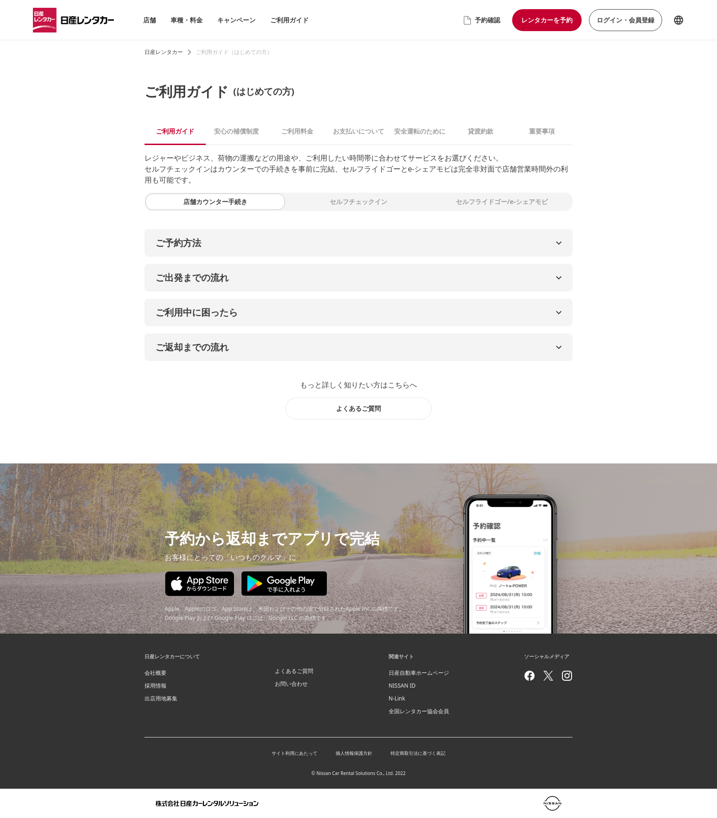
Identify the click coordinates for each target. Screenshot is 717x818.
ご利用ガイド (175, 131)
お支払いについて (358, 131)
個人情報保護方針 (354, 753)
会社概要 (155, 673)
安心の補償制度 (236, 131)
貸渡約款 (480, 131)
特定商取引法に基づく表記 (418, 753)
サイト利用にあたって (294, 753)
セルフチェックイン (358, 201)
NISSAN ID (402, 685)
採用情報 (155, 685)
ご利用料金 (297, 131)
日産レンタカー (163, 52)
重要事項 (542, 131)
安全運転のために (419, 131)
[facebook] (529, 675)
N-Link (397, 698)
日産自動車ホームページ (419, 673)
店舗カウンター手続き (215, 201)
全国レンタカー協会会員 (419, 711)
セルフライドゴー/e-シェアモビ (502, 201)
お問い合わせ (291, 684)
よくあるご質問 (294, 671)
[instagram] (567, 675)
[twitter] (548, 676)
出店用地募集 (160, 698)
